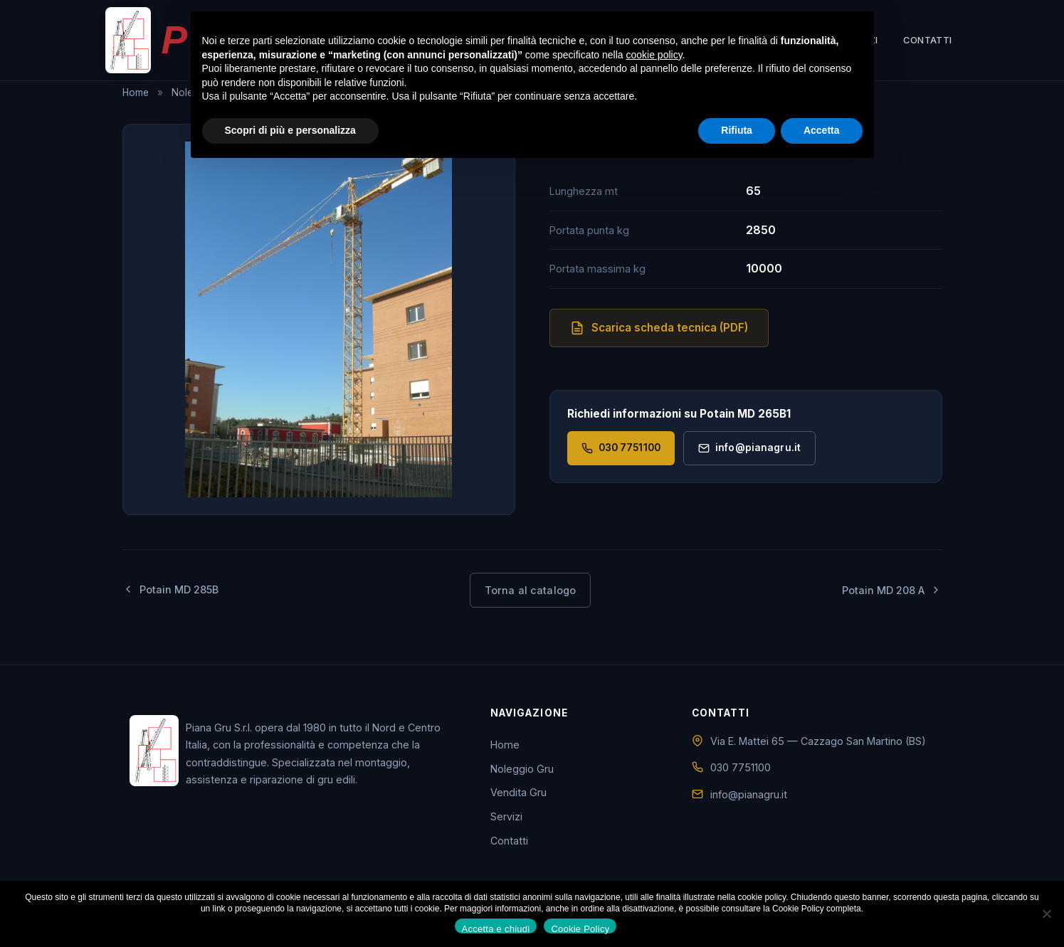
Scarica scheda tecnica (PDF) (659, 328)
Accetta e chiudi (496, 928)
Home (135, 92)
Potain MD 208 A (892, 590)
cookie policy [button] (654, 54)
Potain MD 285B (170, 589)
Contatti (927, 43)
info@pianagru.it (749, 448)
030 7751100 (621, 448)
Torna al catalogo (530, 590)
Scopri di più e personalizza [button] (290, 130)
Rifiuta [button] (736, 130)
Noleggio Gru (522, 768)
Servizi (506, 816)
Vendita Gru (518, 792)
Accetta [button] (822, 130)
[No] (1046, 913)
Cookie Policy (580, 928)
